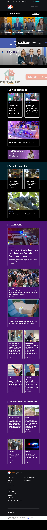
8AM (9, 486)
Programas (18, 7)
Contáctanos (27, 480)
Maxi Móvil (10, 480)
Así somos (10, 482)
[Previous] (2, 26)
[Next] (45, 26)
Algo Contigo (10, 487)
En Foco (9, 489)
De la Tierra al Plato (12, 493)
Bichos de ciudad (11, 484)
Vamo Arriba (13, 486)
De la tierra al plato (18, 166)
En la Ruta (10, 495)
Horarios (26, 7)
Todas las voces (11, 491)
